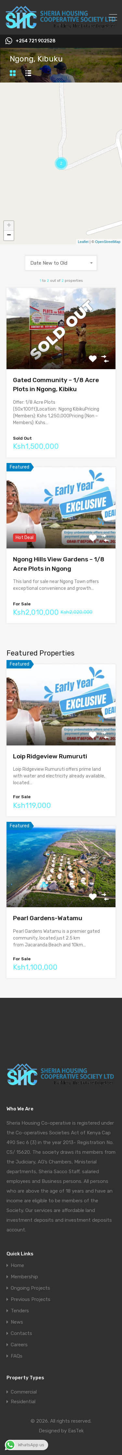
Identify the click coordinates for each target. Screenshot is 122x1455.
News (17, 1322)
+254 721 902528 (36, 41)
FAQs (16, 1356)
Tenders (20, 1310)
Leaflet (83, 242)
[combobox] (61, 263)
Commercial (24, 1392)
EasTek (76, 1431)
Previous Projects (30, 1299)
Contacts (21, 1333)
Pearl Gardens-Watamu (47, 918)
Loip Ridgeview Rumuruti (50, 756)
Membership (24, 1276)
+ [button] (9, 226)
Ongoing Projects (30, 1288)
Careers (19, 1344)
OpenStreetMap (107, 242)
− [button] (9, 235)
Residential (23, 1402)
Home (17, 1265)
